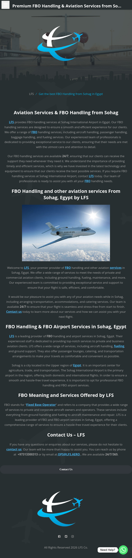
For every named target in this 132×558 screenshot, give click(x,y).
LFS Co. (83, 547)
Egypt (77, 365)
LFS (11, 122)
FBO (34, 132)
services (116, 268)
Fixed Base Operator (41, 405)
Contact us (14, 312)
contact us (13, 449)
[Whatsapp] (123, 550)
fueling (119, 346)
